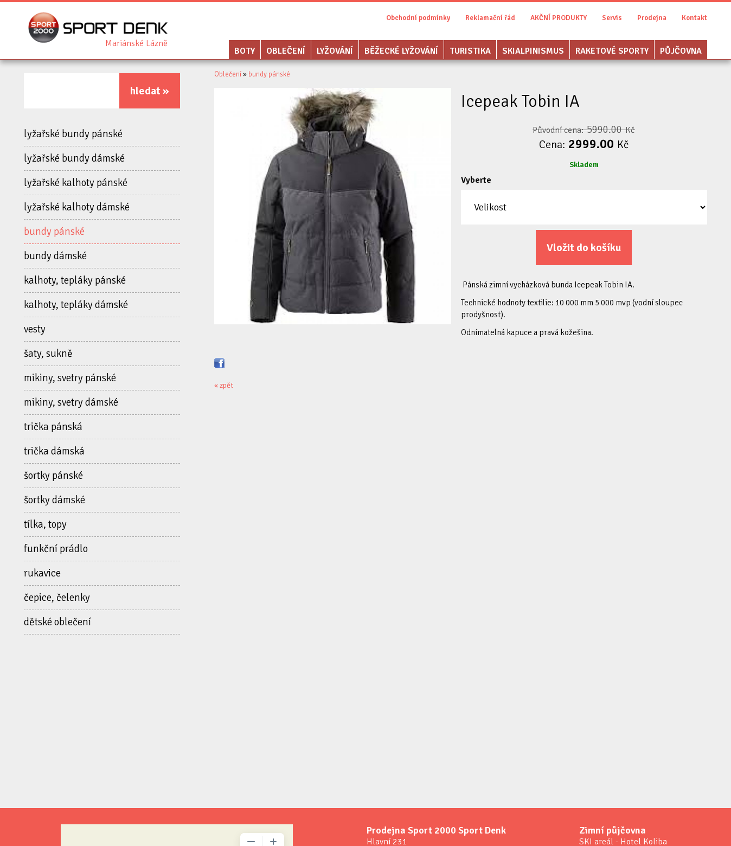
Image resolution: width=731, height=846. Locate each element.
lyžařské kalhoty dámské (77, 207)
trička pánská (53, 426)
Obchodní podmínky (418, 18)
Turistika (470, 51)
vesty (35, 329)
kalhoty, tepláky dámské (76, 304)
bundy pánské (54, 231)
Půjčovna (681, 51)
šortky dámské (54, 500)
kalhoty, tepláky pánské (75, 280)
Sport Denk (136, 43)
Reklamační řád (490, 18)
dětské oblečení (57, 622)
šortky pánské (53, 475)
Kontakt (694, 18)
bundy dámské (55, 255)
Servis (612, 18)
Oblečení (285, 51)
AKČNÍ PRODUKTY (558, 18)
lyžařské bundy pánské (73, 133)
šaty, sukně (48, 353)
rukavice (42, 573)
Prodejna (651, 18)
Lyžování (335, 51)
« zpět (223, 385)
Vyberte (476, 180)
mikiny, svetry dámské (71, 402)
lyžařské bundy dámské (74, 158)
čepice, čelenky (57, 597)
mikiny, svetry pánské (70, 377)
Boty (244, 51)
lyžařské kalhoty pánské (75, 182)
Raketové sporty (612, 51)
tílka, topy (45, 524)
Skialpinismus (533, 51)
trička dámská (54, 451)
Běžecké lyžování (401, 51)
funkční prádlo (56, 548)
